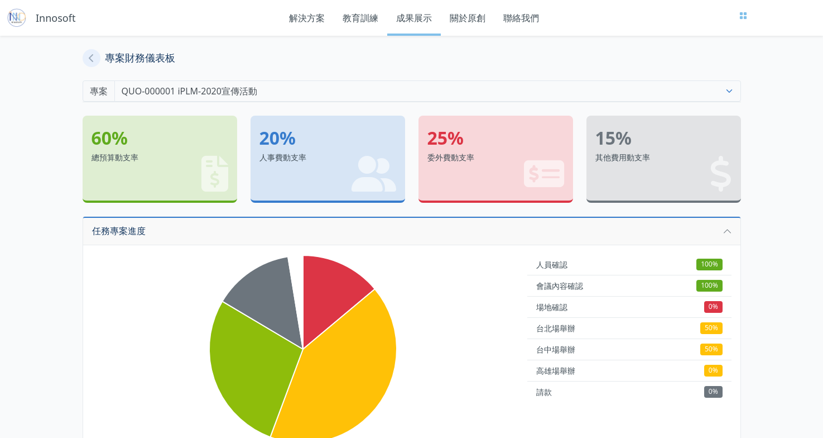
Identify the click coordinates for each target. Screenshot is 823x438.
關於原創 (467, 18)
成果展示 (414, 18)
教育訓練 (360, 18)
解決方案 (307, 18)
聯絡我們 (521, 18)
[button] (411, 231)
